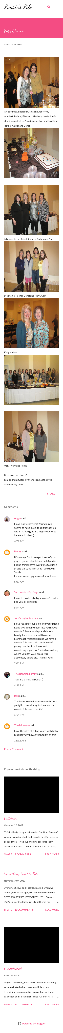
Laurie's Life (18, 7)
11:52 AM (20, 740)
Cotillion (10, 818)
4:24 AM (19, 540)
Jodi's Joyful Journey (26, 617)
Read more (52, 854)
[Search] (49, 6)
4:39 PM (19, 685)
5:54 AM (19, 607)
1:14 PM (19, 714)
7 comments (23, 854)
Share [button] (51, 493)
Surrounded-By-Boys (26, 592)
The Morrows (22, 725)
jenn (16, 695)
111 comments (24, 909)
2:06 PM (19, 663)
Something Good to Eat (20, 873)
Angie (17, 518)
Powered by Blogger (32, 1023)
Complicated (13, 968)
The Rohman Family (25, 673)
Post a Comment (13, 749)
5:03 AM (19, 581)
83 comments (23, 1004)
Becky (18, 551)
